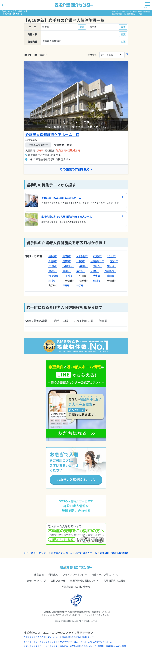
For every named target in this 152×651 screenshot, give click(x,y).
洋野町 (66, 286)
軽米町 (97, 281)
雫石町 (111, 266)
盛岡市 (52, 256)
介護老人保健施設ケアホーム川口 (52, 134)
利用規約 (53, 574)
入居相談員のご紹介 (114, 580)
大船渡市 (82, 256)
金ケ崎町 (54, 276)
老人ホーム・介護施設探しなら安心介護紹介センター (72, 637)
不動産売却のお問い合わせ (76, 586)
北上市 (111, 256)
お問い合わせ (58, 580)
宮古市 (66, 256)
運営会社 (39, 574)
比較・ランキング (36, 580)
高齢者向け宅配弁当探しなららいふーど (78, 646)
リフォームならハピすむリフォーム (96, 641)
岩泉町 (52, 281)
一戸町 (80, 286)
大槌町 (97, 276)
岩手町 (66, 271)
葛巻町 (52, 271)
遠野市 (66, 261)
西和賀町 (110, 271)
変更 (82, 27)
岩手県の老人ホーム (62, 552)
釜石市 (114, 261)
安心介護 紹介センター (36, 552)
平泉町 (69, 276)
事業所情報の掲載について (84, 580)
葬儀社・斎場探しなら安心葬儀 (112, 646)
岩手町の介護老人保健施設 (114, 552)
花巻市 (97, 256)
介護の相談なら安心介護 (35, 637)
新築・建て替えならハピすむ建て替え (41, 646)
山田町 (111, 276)
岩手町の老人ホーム (86, 552)
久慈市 (52, 261)
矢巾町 (94, 271)
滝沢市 (97, 266)
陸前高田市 (97, 261)
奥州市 (83, 266)
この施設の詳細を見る (76, 169)
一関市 (80, 261)
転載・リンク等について (105, 574)
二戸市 (52, 266)
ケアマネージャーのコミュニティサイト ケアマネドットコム (51, 641)
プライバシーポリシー (75, 574)
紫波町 (80, 271)
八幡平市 (68, 266)
